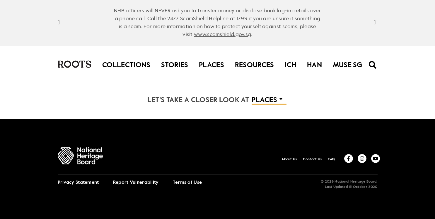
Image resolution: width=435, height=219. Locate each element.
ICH (290, 64)
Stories (174, 64)
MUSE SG (347, 64)
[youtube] (375, 158)
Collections (126, 64)
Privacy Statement (78, 182)
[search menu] (373, 61)
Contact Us (312, 159)
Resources (254, 64)
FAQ (331, 159)
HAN (314, 64)
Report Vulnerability (136, 182)
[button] (269, 101)
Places (211, 64)
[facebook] (348, 158)
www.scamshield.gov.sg (222, 34)
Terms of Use (187, 182)
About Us (289, 159)
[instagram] (362, 158)
